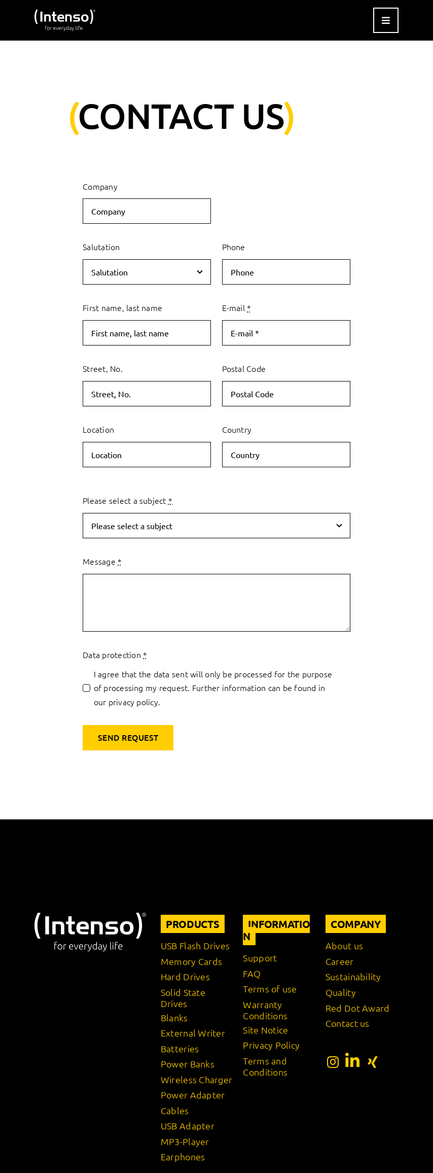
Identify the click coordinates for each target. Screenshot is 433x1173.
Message (102, 561)
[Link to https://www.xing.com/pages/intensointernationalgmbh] (373, 1061)
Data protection (115, 654)
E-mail (236, 307)
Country (237, 429)
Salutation (101, 246)
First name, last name (122, 307)
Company (100, 186)
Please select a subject (127, 500)
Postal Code (244, 368)
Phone (233, 246)
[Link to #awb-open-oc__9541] (386, 20)
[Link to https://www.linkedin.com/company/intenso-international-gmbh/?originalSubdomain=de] (352, 1061)
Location (98, 429)
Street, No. (103, 368)
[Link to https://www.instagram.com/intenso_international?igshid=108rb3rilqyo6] (333, 1061)
